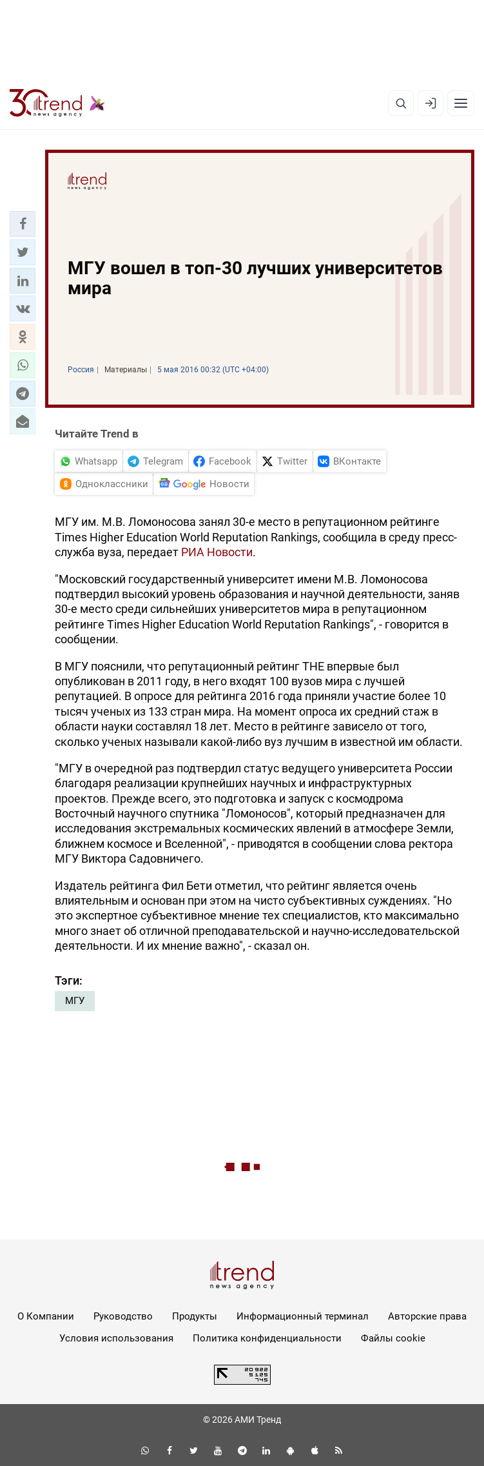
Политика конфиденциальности (267, 1338)
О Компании (45, 1316)
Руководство (123, 1316)
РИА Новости (217, 552)
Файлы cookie (393, 1338)
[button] (23, 224)
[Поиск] (401, 103)
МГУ (74, 1001)
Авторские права (427, 1316)
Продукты (194, 1316)
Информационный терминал (303, 1316)
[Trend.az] (57, 103)
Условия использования (116, 1338)
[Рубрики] (460, 103)
